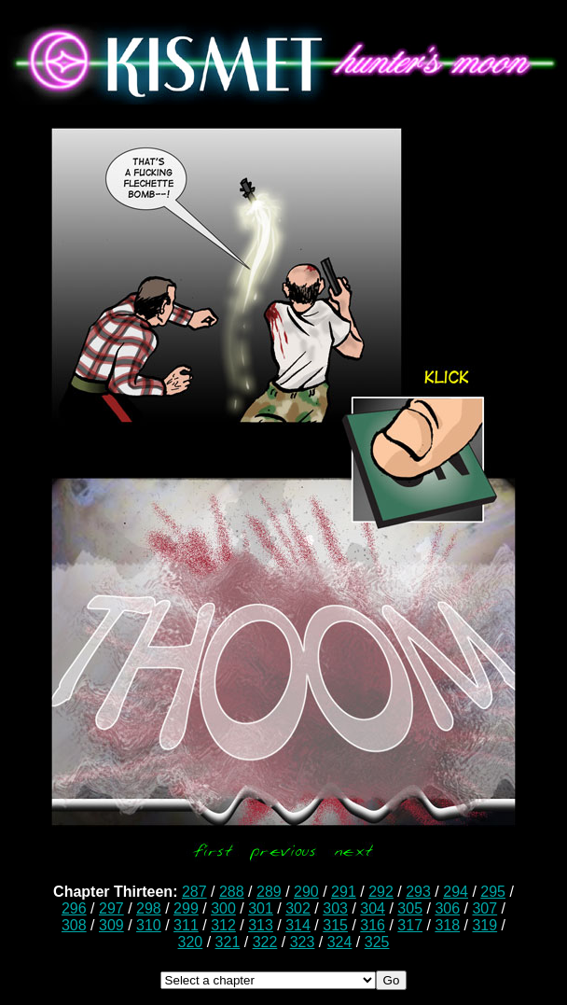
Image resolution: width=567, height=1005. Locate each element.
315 (335, 925)
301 (260, 908)
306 (447, 908)
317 (409, 925)
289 (269, 892)
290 (306, 892)
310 (148, 925)
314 (298, 925)
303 (335, 908)
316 (372, 925)
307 (484, 908)
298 (148, 908)
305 (409, 908)
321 (228, 942)
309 (111, 925)
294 (455, 892)
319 (484, 925)
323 (302, 942)
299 (186, 908)
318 (447, 925)
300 (223, 908)
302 (298, 908)
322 (265, 942)
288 (231, 892)
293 (418, 892)
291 (343, 892)
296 (74, 908)
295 (492, 892)
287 (194, 892)
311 (186, 925)
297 (111, 908)
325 (377, 942)
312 (223, 925)
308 (74, 925)
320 (190, 942)
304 (372, 908)
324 (340, 942)
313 (260, 925)
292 (381, 892)
